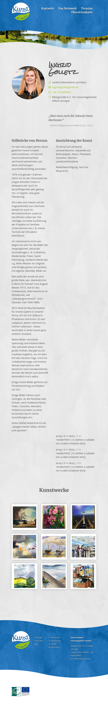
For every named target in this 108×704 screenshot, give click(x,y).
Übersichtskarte (82, 12)
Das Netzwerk (67, 8)
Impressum (54, 637)
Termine (87, 8)
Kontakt (38, 637)
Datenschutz (54, 640)
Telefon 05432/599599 (80, 652)
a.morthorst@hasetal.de (80, 658)
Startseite (47, 8)
